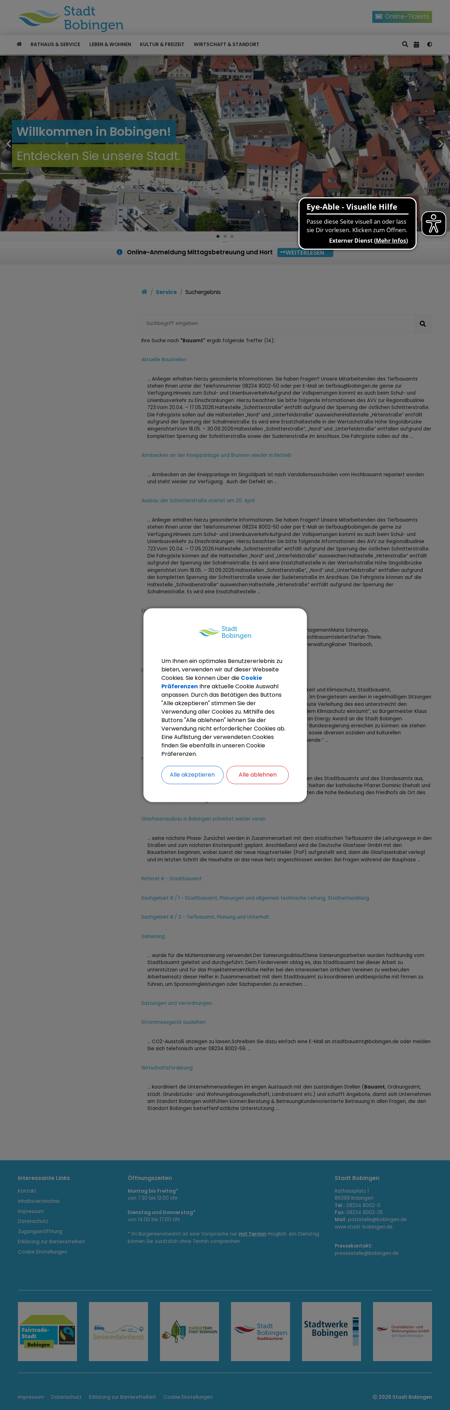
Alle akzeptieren (192, 775)
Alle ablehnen (258, 775)
